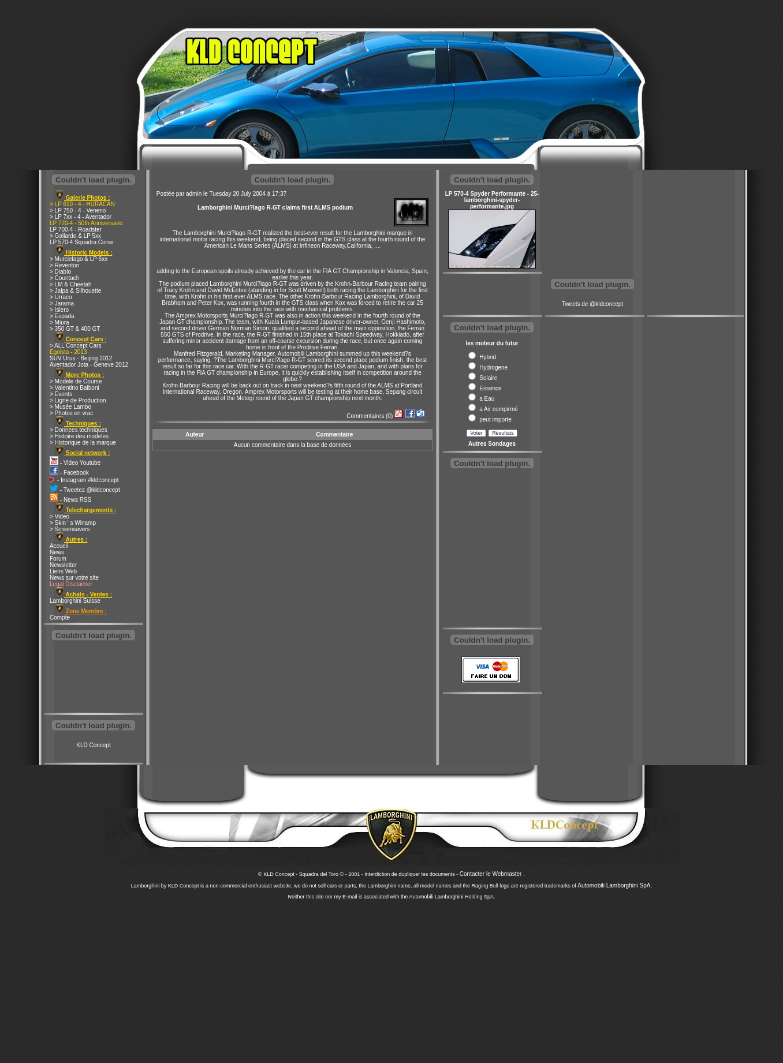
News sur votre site (74, 578)
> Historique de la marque (83, 442)
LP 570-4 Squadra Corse (81, 242)
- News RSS (70, 500)
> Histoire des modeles (79, 436)
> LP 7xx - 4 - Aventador (80, 217)
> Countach (64, 278)
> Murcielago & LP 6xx (78, 259)
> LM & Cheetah (71, 284)
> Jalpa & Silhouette (75, 291)
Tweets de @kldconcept (592, 304)
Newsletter (63, 565)
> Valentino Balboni (74, 388)
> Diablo (60, 271)
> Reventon (64, 265)
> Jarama (62, 303)
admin (194, 194)
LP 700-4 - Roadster (76, 229)
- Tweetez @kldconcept (85, 490)
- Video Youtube (75, 463)
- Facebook (69, 472)
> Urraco (61, 297)
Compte (60, 617)
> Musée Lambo (70, 407)
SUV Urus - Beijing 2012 (81, 358)
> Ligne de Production (78, 400)
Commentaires (365, 416)
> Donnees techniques (78, 430)
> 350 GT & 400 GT (75, 329)
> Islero (59, 310)
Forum (58, 558)
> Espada (62, 316)
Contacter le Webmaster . (492, 874)
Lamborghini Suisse (75, 601)
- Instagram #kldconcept (84, 480)
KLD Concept (93, 745)
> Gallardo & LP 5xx (75, 236)
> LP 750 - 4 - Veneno (78, 210)
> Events (61, 394)
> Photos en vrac (71, 413)
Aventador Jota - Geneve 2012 (89, 364)
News (57, 552)
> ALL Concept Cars (75, 345)
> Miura (59, 322)
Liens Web (63, 571)
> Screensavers (70, 529)
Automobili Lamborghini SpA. (614, 885)
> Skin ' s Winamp (73, 523)
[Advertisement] (93, 678)
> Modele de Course (76, 381)
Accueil (59, 546)
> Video (59, 516)
